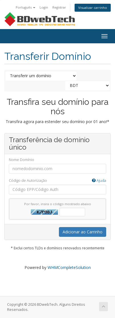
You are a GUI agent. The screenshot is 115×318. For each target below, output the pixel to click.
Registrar (59, 7)
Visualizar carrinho (92, 7)
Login (44, 7)
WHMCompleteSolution (69, 267)
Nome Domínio (21, 159)
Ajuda (99, 180)
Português (25, 7)
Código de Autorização (57, 180)
